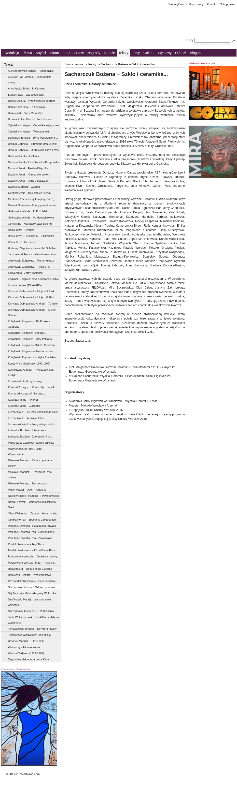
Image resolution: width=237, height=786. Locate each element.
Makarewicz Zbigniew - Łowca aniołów (31, 442)
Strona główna (176, 4)
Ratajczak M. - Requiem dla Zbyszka (30, 568)
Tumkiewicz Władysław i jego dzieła (29, 634)
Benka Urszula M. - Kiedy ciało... (27, 106)
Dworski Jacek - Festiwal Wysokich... (30, 168)
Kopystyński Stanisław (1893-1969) (29, 363)
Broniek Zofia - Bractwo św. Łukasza (30, 119)
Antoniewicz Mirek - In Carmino (26, 88)
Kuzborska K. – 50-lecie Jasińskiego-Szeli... (34, 411)
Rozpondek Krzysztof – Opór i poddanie (32, 581)
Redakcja (12, 53)
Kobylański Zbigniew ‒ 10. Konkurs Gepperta (29, 324)
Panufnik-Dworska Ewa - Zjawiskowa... (31, 538)
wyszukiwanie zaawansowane (212, 44)
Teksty (123, 53)
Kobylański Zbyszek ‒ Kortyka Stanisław (32, 357)
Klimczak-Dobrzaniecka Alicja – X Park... (32, 291)
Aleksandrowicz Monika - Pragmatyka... (32, 70)
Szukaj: (208, 40)
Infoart (54, 53)
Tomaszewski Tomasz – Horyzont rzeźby (32, 628)
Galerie (148, 53)
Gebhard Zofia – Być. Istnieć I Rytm (29, 192)
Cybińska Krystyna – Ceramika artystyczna (33, 125)
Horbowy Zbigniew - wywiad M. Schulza (32, 248)
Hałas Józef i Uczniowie (22, 242)
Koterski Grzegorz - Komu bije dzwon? (31, 387)
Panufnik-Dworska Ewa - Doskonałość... (32, 531)
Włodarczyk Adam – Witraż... (25, 647)
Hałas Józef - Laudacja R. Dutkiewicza (31, 235)
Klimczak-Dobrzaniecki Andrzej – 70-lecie (33, 303)
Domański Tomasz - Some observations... (33, 137)
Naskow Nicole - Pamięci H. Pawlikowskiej (33, 495)
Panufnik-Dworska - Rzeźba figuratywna (32, 525)
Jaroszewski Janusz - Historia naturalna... (33, 254)
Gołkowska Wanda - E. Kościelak (28, 211)
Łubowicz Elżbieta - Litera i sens (27, 430)
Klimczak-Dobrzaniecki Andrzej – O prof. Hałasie (32, 312)
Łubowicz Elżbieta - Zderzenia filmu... (30, 436)
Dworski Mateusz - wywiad (24, 186)
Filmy (136, 53)
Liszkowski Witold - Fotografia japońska (32, 424)
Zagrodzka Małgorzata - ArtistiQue (28, 659)
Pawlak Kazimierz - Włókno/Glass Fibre (32, 550)
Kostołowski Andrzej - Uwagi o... (27, 381)
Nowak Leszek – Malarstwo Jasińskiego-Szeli (32, 504)
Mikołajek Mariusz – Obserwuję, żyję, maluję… (30, 474)
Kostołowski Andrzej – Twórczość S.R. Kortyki (31, 372)
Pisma (27, 53)
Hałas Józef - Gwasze (21, 229)
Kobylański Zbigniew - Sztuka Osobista (31, 345)
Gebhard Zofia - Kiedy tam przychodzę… (32, 199)
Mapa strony (196, 4)
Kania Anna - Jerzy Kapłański (25, 272)
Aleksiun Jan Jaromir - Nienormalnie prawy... (30, 79)
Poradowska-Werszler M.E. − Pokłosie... (32, 562)
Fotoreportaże (73, 53)
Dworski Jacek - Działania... (24, 156)
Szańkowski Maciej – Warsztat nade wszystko (29, 602)
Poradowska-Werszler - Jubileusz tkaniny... (33, 556)
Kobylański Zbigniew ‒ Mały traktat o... (31, 338)
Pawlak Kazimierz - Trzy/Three (26, 544)
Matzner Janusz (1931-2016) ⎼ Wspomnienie (26, 451)
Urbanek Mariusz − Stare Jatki (26, 641)
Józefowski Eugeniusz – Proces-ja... (29, 266)
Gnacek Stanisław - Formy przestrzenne (32, 205)
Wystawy (165, 53)
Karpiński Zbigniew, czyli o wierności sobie (33, 278)
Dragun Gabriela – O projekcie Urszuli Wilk (33, 149)
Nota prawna (227, 4)
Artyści (41, 53)
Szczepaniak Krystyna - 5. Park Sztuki (31, 611)
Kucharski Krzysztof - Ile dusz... (27, 393)
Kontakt (211, 4)
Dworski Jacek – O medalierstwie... (29, 174)
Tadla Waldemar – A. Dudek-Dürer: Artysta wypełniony (33, 620)
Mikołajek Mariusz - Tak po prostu (28, 483)
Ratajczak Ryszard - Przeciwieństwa (30, 574)
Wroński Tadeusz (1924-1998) (26, 653)
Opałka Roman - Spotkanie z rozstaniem (32, 519)
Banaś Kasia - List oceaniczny (26, 94)
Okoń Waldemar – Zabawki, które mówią (32, 513)
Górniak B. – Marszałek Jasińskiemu (30, 223)
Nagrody (93, 53)
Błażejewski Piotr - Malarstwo (25, 113)
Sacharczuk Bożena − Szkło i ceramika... (32, 587)
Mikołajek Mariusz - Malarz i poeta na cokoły (30, 463)
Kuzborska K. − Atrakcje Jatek (26, 418)
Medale (109, 53)
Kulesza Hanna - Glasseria (24, 405)
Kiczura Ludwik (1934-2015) (25, 285)
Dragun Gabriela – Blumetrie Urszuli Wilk (32, 143)
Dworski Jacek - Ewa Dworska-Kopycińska (33, 162)
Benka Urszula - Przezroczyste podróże (32, 100)
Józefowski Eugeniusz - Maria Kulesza (31, 260)
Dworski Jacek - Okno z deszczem (28, 180)
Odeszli (181, 53)
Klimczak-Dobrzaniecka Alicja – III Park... (32, 297)
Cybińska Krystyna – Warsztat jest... (29, 131)
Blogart (195, 53)
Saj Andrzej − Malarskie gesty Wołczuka (32, 593)
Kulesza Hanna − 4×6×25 (23, 399)
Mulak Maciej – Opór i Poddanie (27, 489)
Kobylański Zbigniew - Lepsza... (27, 332)
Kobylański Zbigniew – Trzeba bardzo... (31, 351)
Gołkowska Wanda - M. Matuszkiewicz (31, 217)
